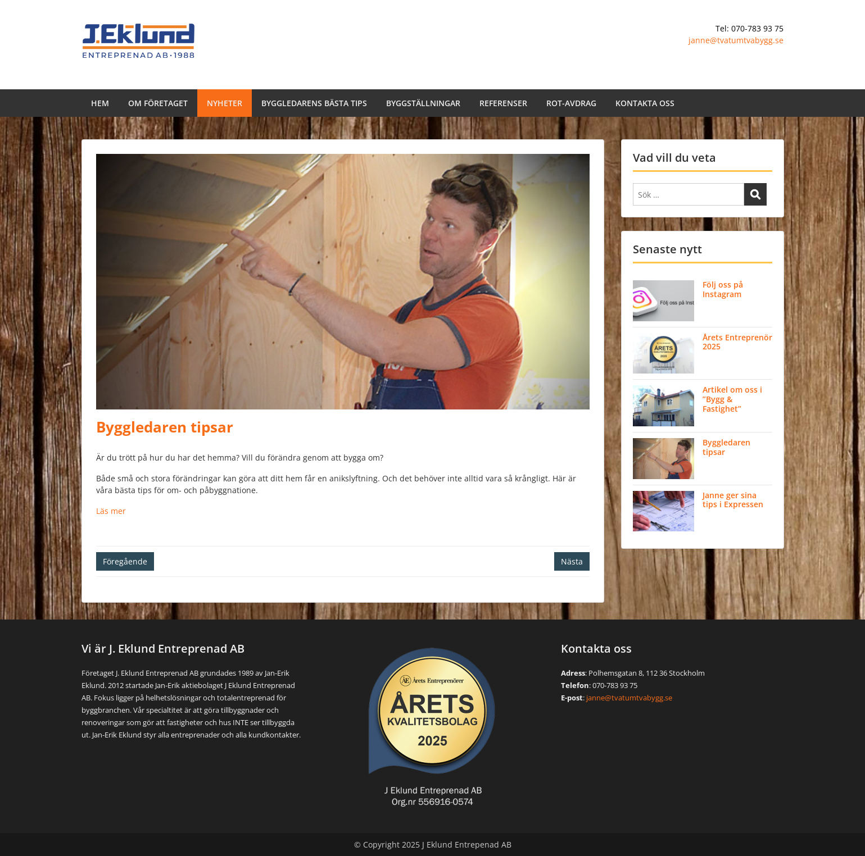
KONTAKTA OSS (644, 103)
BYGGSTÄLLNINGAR (423, 103)
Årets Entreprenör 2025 (737, 342)
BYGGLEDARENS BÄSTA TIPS (314, 103)
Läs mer (111, 511)
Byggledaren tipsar (726, 447)
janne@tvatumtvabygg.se (736, 40)
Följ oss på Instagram (723, 289)
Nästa (572, 561)
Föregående (125, 561)
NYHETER (224, 103)
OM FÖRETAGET (158, 103)
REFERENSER (503, 103)
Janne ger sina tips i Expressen (733, 500)
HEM (100, 103)
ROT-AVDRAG (571, 103)
